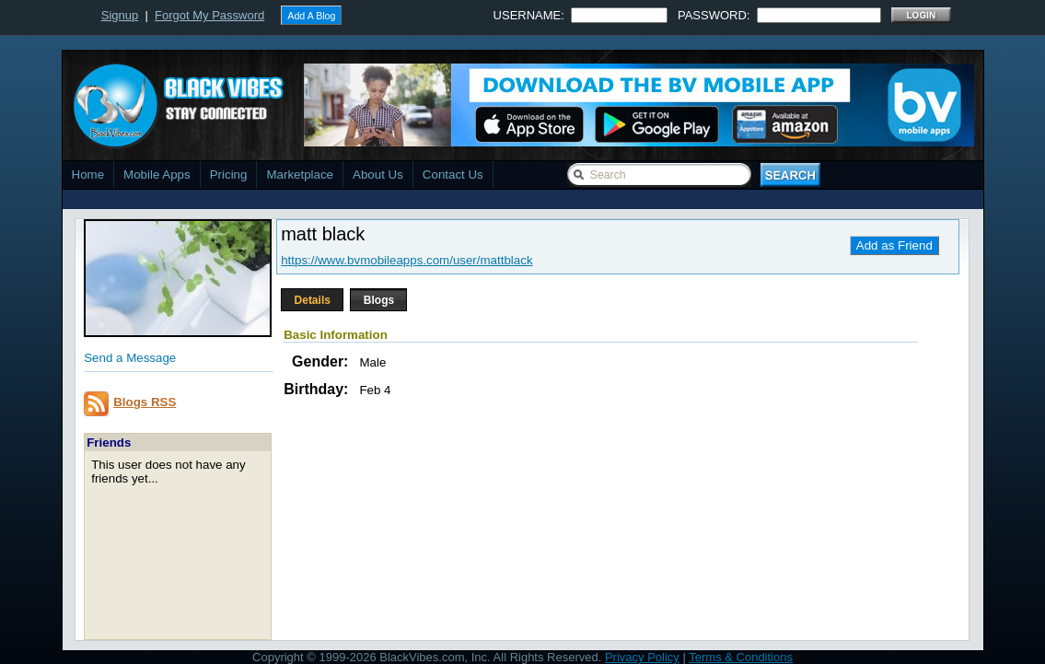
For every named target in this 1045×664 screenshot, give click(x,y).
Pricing (229, 174)
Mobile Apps (157, 174)
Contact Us (453, 174)
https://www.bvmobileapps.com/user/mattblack (406, 260)
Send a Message (130, 358)
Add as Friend (894, 245)
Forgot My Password (209, 15)
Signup (119, 15)
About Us (378, 174)
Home (88, 174)
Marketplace (299, 174)
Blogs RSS (144, 402)
